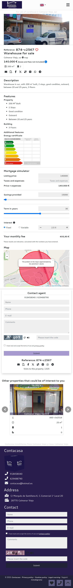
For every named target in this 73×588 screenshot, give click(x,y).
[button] (5, 409)
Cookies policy (41, 577)
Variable (24, 227)
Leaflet (47, 286)
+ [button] (7, 253)
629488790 (43, 297)
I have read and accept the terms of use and (25, 346)
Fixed (8, 227)
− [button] (7, 257)
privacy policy (39, 346)
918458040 (30, 297)
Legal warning (54, 577)
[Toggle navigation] (68, 4)
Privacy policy (28, 577)
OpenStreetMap (56, 286)
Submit (36, 353)
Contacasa (16, 577)
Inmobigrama (36, 580)
